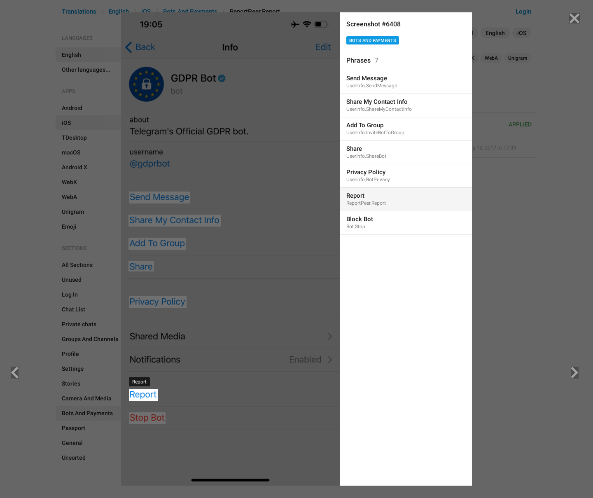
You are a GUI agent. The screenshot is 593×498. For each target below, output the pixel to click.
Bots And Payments (372, 40)
